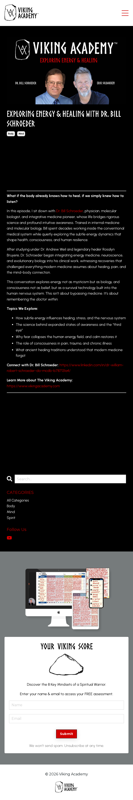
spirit (11, 518)
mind (21, 133)
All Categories (18, 500)
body (11, 133)
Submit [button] (66, 734)
